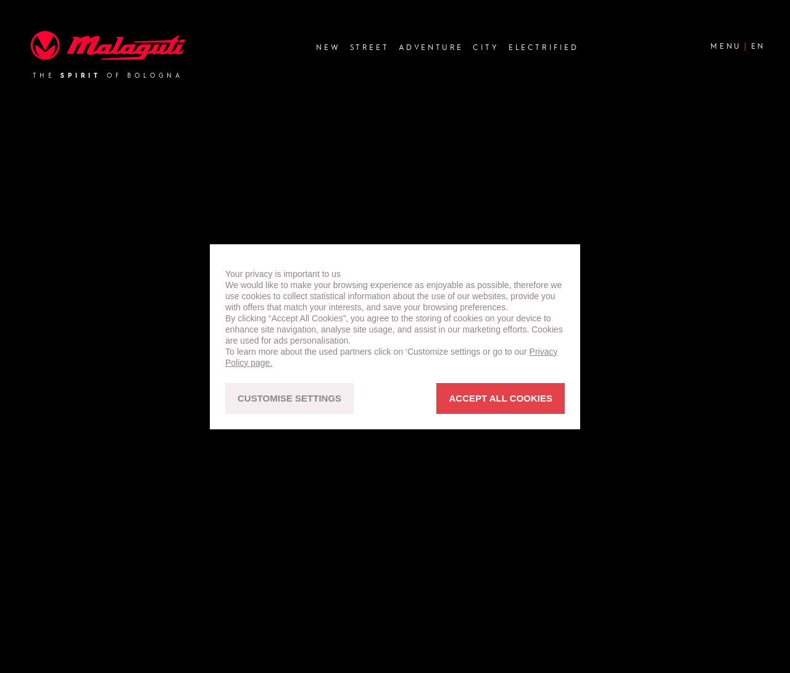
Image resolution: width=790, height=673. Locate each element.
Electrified (544, 47)
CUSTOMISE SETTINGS (289, 398)
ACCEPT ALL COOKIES (500, 398)
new (328, 47)
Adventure (431, 47)
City (486, 47)
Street (369, 47)
